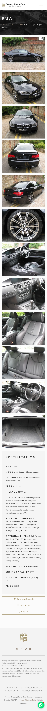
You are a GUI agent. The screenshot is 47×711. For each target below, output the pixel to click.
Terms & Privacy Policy (28, 700)
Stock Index (23, 605)
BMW (20, 24)
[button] (41, 705)
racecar (23, 703)
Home (4, 24)
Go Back (23, 611)
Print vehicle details (23, 599)
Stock (12, 24)
